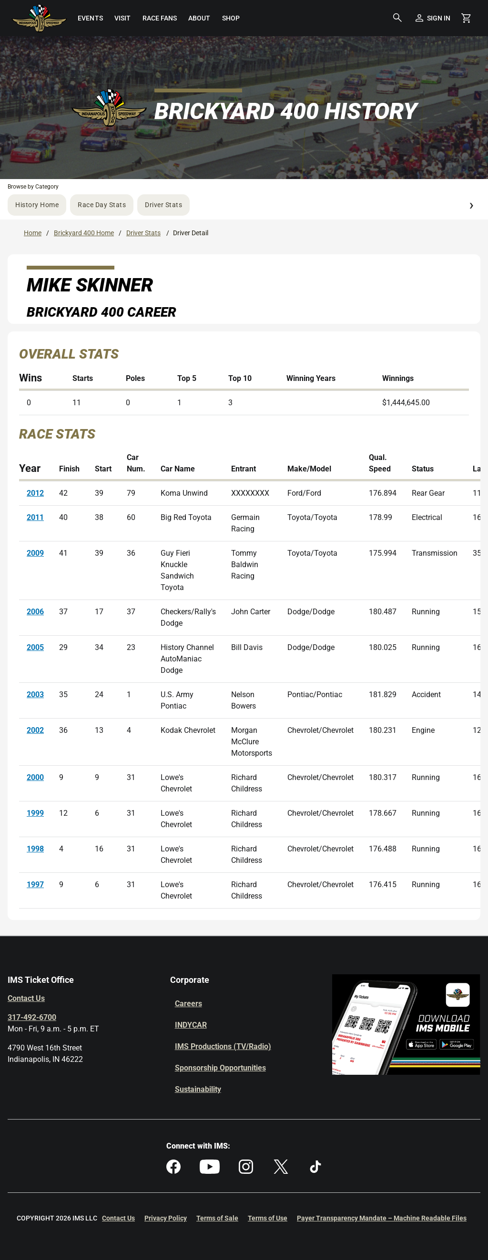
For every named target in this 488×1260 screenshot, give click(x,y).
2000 (35, 777)
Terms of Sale (217, 1218)
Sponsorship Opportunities (220, 1067)
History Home (37, 205)
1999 (35, 813)
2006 (35, 611)
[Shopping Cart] (466, 18)
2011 (35, 517)
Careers (188, 1003)
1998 (35, 848)
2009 (35, 553)
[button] (397, 18)
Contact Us (26, 998)
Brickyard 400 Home (84, 233)
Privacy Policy (165, 1218)
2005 (35, 647)
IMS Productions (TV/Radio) (223, 1046)
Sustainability (198, 1089)
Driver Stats (163, 205)
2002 (35, 730)
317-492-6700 (32, 1017)
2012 (35, 493)
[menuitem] (90, 18)
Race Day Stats (102, 205)
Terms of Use (267, 1218)
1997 (35, 884)
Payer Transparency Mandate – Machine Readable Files (382, 1218)
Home (32, 233)
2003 (35, 694)
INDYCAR (191, 1025)
